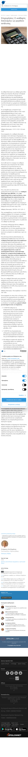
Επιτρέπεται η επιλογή (14, 404)
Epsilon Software (5, 663)
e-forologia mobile (5, 723)
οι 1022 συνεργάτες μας (13, 358)
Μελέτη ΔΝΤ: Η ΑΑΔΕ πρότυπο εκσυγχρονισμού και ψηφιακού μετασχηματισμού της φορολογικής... (13, 586)
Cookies (22, 724)
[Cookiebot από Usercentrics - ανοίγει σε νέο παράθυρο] (20, 351)
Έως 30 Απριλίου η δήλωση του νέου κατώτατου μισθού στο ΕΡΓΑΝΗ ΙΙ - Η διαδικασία (15, 614)
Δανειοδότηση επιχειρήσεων (12, 561)
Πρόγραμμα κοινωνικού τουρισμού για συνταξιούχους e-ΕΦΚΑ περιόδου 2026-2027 (11, 572)
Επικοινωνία (14, 725)
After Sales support (5, 725)
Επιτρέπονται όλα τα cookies (14, 399)
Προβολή (21, 395)
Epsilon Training (21, 663)
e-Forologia (13, 663)
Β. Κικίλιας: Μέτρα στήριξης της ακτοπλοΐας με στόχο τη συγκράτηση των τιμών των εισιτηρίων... (13, 583)
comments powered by (8, 533)
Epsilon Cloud (14, 723)
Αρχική (8, 15)
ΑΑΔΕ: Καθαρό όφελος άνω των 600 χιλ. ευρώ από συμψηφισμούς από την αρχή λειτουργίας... (13, 579)
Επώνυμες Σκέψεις (22, 15)
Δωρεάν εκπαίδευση (6, 724)
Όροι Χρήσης (15, 724)
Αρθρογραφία (14, 15)
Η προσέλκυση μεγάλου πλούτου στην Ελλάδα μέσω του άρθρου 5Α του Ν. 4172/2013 (15, 625)
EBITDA (3, 561)
